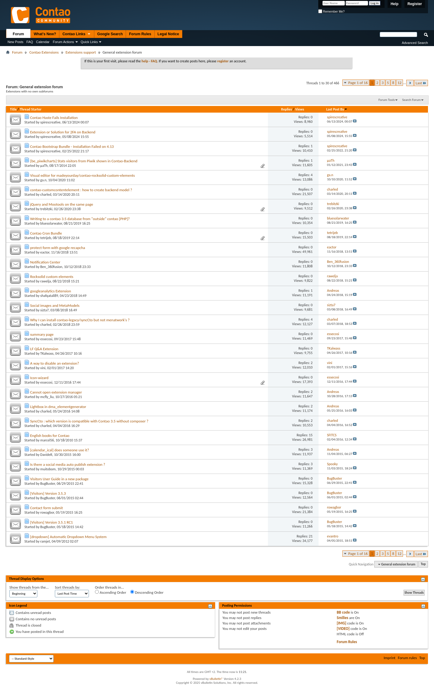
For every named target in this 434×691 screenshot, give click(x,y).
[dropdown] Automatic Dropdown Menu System (68, 536)
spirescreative (50, 122)
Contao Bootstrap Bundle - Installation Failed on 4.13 (72, 146)
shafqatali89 (49, 296)
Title (13, 109)
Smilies (342, 617)
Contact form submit (46, 508)
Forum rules (407, 657)
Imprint (389, 657)
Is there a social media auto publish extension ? (67, 464)
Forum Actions (63, 42)
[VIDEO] (343, 628)
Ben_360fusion (51, 267)
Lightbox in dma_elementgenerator (58, 406)
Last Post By (337, 109)
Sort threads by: (67, 587)
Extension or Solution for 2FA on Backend (62, 132)
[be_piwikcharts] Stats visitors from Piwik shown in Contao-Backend (83, 161)
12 (399, 82)
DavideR (46, 455)
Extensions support (81, 52)
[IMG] (341, 623)
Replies (286, 109)
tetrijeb (45, 238)
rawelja (45, 281)
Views (299, 109)
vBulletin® (216, 679)
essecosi (46, 339)
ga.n (43, 180)
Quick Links (89, 42)
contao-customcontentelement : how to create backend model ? (81, 190)
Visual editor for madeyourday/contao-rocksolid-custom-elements (82, 175)
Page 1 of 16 (358, 82)
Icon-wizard (39, 377)
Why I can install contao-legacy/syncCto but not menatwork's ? (80, 320)
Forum (18, 34)
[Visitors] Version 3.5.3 (48, 493)
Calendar (43, 42)
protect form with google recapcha (57, 247)
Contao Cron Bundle (46, 233)
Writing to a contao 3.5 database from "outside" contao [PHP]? (80, 218)
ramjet (45, 541)
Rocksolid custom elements (51, 276)
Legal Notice (168, 34)
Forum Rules (140, 34)
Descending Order (147, 592)
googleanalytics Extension (50, 291)
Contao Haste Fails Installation (54, 117)
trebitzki (46, 209)
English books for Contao (49, 435)
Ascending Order (110, 592)
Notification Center (45, 262)
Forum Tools (387, 100)
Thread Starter (31, 109)
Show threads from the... (29, 587)
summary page (42, 334)
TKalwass (47, 353)
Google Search (110, 34)
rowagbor (47, 512)
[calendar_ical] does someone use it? (59, 450)
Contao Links (76, 34)
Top (423, 564)
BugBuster (47, 483)
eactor (44, 252)
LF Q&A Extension (44, 349)
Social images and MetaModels (55, 305)
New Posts (16, 42)
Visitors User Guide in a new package (59, 479)
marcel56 (47, 440)
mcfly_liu (47, 397)
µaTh (44, 165)
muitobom (48, 469)
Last (421, 83)
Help (394, 4)
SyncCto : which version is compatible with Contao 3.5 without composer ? (89, 421)
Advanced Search (415, 43)
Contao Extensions (43, 52)
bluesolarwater (51, 223)
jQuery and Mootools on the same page (61, 204)
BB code (343, 612)
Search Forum (411, 100)
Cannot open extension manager (56, 392)
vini (43, 368)
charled (45, 194)
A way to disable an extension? (54, 363)
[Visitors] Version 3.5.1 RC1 (51, 522)
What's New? (45, 34)
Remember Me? (331, 11)
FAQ (30, 42)
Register (414, 4)
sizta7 (44, 310)
